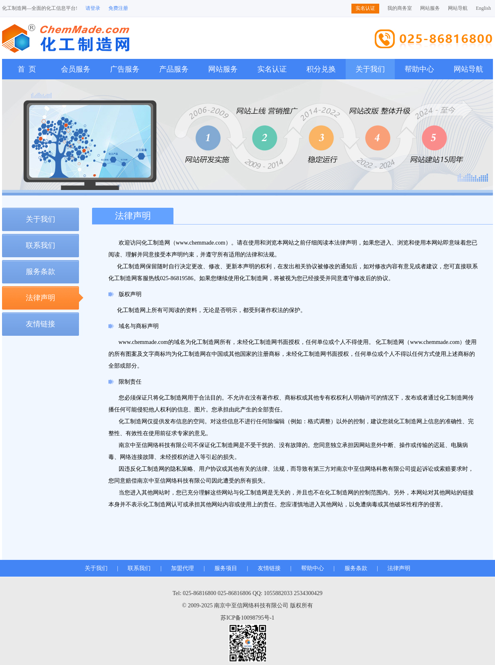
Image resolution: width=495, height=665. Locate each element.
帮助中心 (419, 69)
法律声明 (40, 298)
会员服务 (75, 69)
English (483, 8)
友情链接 (40, 324)
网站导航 (458, 8)
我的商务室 (399, 8)
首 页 (27, 69)
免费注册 (118, 8)
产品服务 (174, 69)
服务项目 (225, 568)
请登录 (93, 8)
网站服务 (430, 8)
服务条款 (40, 271)
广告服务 (125, 69)
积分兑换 (321, 69)
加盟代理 (182, 568)
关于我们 (370, 69)
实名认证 (365, 8)
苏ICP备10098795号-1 (247, 618)
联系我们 (40, 245)
